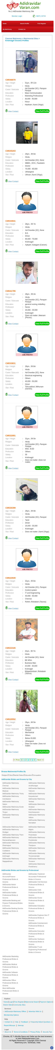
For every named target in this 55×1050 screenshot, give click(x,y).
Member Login (17, 16)
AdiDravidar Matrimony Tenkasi (37, 800)
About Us (8, 1032)
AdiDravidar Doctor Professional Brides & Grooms (36, 900)
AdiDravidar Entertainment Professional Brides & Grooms (38, 925)
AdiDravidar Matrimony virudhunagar (37, 784)
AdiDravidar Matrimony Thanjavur (37, 844)
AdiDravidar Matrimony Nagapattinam (10, 860)
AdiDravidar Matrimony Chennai (10, 784)
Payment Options (46, 1002)
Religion (5, 775)
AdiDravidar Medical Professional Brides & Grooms (10, 967)
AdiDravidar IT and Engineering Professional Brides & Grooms (37, 949)
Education (28, 775)
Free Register (41, 23)
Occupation (37, 775)
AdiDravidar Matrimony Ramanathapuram (10, 839)
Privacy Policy (35, 1032)
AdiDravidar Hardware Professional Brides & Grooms (36, 941)
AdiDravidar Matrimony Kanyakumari (37, 795)
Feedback (24, 1022)
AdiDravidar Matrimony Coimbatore (10, 797)
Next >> (40, 760)
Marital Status (19, 775)
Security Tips (47, 1032)
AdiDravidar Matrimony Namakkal (37, 821)
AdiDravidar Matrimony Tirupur (10, 811)
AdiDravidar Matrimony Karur (12, 827)
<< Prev (16, 760)
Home (4, 23)
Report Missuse (9, 1025)
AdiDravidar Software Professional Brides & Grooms (10, 974)
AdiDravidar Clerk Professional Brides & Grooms (36, 892)
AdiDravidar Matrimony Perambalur (37, 833)
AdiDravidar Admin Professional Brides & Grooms (10, 887)
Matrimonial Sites (31, 39)
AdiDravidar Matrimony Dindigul (10, 831)
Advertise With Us (35, 1011)
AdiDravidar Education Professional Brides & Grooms (37, 908)
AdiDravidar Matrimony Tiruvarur (37, 860)
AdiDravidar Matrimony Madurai (10, 789)
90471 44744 (41, 16)
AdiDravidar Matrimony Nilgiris (37, 828)
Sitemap (21, 1025)
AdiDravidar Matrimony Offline (15, 1011)
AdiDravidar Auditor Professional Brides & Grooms (10, 895)
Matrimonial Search (32, 1002)
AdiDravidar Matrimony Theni (12, 835)
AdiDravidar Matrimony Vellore (37, 816)
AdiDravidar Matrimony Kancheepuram (37, 811)
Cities (11, 775)
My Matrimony (7, 29)
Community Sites (19, 1005)
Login (11, 1002)
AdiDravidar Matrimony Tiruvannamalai (37, 854)
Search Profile (24, 23)
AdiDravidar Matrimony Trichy (13, 793)
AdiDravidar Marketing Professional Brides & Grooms (10, 959)
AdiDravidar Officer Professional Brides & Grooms (10, 982)
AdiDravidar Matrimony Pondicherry (37, 865)
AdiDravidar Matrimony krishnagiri (10, 854)
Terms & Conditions (21, 1032)
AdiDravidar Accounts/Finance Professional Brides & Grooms (10, 878)
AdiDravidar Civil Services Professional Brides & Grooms (38, 884)
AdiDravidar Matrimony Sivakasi (37, 805)
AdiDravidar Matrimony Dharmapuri (10, 844)
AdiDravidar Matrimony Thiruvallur (37, 849)
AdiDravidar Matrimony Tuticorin (37, 789)
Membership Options (11, 1015)
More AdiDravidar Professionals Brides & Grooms (10, 990)
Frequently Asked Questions (41, 1022)
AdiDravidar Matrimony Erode (13, 807)
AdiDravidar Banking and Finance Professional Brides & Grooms (12, 903)
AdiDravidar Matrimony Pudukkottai (37, 839)
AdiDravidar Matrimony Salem (10, 803)
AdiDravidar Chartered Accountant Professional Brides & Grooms (37, 876)
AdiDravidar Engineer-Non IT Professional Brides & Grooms (39, 917)
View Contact (11, 111)
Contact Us (21, 29)
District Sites (7, 1005)
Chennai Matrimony (13, 39)
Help (16, 1022)
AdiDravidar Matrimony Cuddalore (10, 849)
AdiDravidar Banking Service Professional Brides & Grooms (12, 911)
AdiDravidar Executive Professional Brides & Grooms (36, 933)
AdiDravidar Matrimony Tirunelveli (10, 816)
